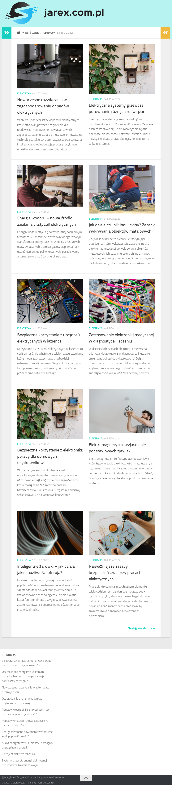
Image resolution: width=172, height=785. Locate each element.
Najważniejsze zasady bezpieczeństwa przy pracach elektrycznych (115, 572)
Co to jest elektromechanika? (19, 754)
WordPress (18, 782)
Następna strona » (141, 628)
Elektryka (24, 93)
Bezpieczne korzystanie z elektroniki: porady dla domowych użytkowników (50, 456)
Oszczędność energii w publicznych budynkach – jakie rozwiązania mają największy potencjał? (23, 676)
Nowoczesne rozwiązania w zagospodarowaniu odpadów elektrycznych (43, 106)
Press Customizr (45, 782)
